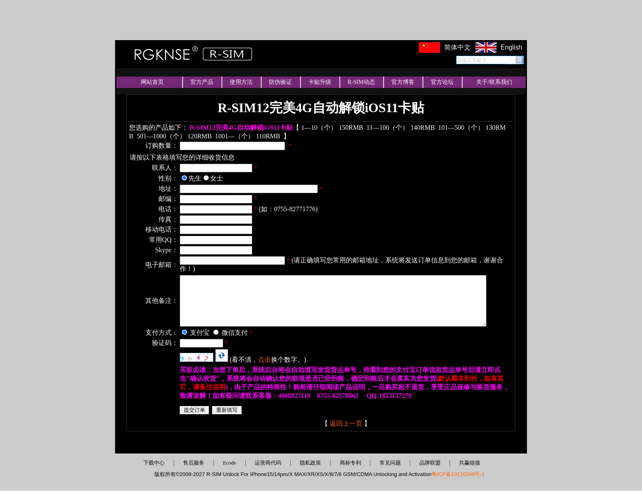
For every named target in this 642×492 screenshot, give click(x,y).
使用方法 (241, 82)
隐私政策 (310, 464)
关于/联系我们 (494, 82)
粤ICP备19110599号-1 (458, 475)
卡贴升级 (319, 82)
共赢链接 (469, 464)
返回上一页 (340, 424)
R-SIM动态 (361, 82)
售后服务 (193, 464)
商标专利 (350, 464)
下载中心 (154, 464)
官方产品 (201, 82)
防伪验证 (280, 82)
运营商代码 (268, 464)
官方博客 (402, 82)
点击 (253, 360)
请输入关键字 (471, 60)
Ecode (229, 464)
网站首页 (152, 82)
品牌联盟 (430, 464)
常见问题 (390, 464)
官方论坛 (442, 82)
